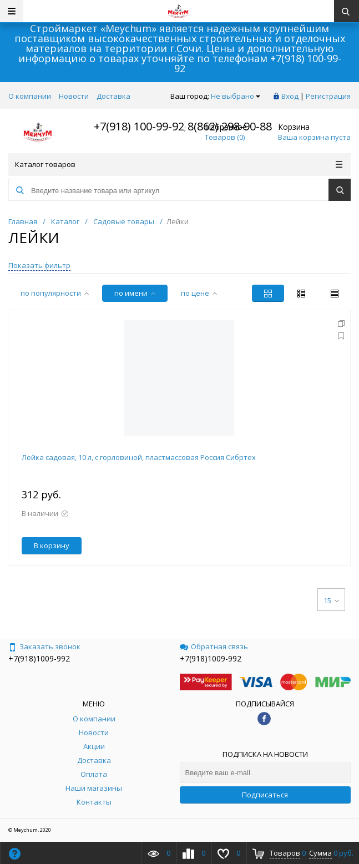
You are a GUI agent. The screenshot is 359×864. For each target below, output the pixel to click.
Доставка (113, 96)
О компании (29, 96)
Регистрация (328, 96)
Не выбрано (235, 96)
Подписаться (265, 795)
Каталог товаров (178, 164)
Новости (74, 96)
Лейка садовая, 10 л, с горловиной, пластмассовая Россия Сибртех (139, 457)
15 (331, 600)
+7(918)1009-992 (39, 658)
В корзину (51, 545)
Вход (290, 96)
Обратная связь (214, 646)
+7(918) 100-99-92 (139, 126)
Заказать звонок (44, 646)
